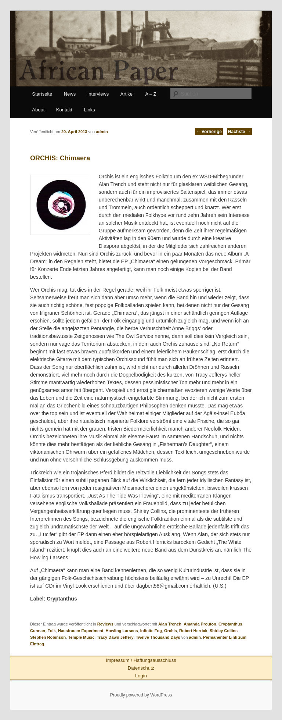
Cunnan (37, 630)
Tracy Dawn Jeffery (115, 637)
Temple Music (81, 637)
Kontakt (64, 110)
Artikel (127, 94)
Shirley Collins (224, 630)
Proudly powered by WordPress (141, 695)
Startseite (42, 94)
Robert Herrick (193, 630)
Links (89, 110)
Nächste (239, 131)
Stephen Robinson (48, 637)
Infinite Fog (151, 630)
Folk (51, 630)
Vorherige (209, 131)
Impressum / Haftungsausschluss (141, 660)
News (70, 94)
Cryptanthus (230, 624)
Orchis (170, 630)
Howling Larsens (122, 630)
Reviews (105, 624)
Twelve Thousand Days (158, 637)
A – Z (150, 94)
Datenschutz (141, 668)
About (38, 110)
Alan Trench (169, 624)
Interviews (98, 94)
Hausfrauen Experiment (80, 630)
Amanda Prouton (200, 624)
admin (195, 637)
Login (141, 675)
